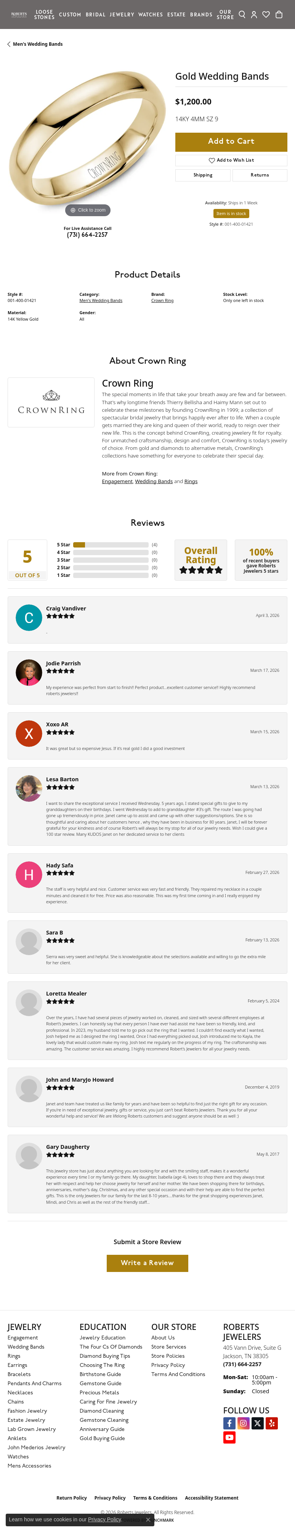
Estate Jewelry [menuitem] (26, 1420)
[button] (242, 14)
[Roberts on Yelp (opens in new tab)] (272, 1423)
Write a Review (147, 1263)
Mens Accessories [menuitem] (29, 1466)
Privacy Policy (168, 1365)
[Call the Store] (242, 1364)
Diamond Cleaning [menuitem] (102, 1411)
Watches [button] (150, 14)
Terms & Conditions (155, 1498)
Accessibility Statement (211, 1498)
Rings (191, 481)
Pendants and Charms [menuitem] (35, 1384)
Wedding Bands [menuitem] (26, 1347)
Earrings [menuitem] (17, 1365)
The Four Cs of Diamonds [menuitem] (111, 1347)
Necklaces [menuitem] (20, 1393)
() (154, 544)
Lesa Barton (62, 779)
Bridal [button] (96, 14)
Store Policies (168, 1356)
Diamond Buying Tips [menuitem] (105, 1356)
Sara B (54, 932)
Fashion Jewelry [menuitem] (27, 1411)
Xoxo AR (57, 724)
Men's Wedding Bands (38, 44)
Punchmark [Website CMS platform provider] (161, 1520)
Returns (260, 175)
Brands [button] (201, 14)
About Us (163, 1338)
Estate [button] (176, 14)
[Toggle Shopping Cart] (279, 14)
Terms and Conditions (178, 1375)
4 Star (63, 552)
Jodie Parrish (63, 663)
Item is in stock (231, 213)
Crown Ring (162, 300)
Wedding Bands (154, 481)
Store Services (168, 1347)
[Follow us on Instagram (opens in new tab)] (243, 1423)
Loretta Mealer (66, 993)
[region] (88, 139)
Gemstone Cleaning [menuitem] (104, 1420)
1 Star (63, 575)
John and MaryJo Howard (80, 1079)
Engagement (117, 481)
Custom (70, 14)
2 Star (63, 567)
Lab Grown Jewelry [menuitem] (32, 1429)
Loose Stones (44, 14)
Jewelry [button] (122, 14)
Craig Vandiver (66, 608)
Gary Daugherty (68, 1146)
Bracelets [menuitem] (19, 1375)
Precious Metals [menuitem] (99, 1393)
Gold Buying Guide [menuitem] (102, 1439)
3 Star (63, 560)
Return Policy (71, 1498)
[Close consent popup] (148, 1520)
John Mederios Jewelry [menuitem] (37, 1448)
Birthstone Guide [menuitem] (100, 1375)
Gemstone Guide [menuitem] (101, 1384)
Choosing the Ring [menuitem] (102, 1365)
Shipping (203, 175)
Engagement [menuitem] (23, 1338)
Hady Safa (59, 865)
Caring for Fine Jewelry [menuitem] (108, 1402)
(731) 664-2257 (87, 235)
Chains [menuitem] (16, 1402)
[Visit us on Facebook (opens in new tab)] (229, 1423)
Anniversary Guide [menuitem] (102, 1429)
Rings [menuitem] (14, 1356)
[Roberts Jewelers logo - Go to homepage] (21, 14)
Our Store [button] (225, 14)
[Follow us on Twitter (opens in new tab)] (258, 1423)
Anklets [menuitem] (17, 1439)
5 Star (63, 544)
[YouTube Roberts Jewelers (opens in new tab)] (229, 1437)
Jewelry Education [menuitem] (102, 1338)
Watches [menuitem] (18, 1457)
